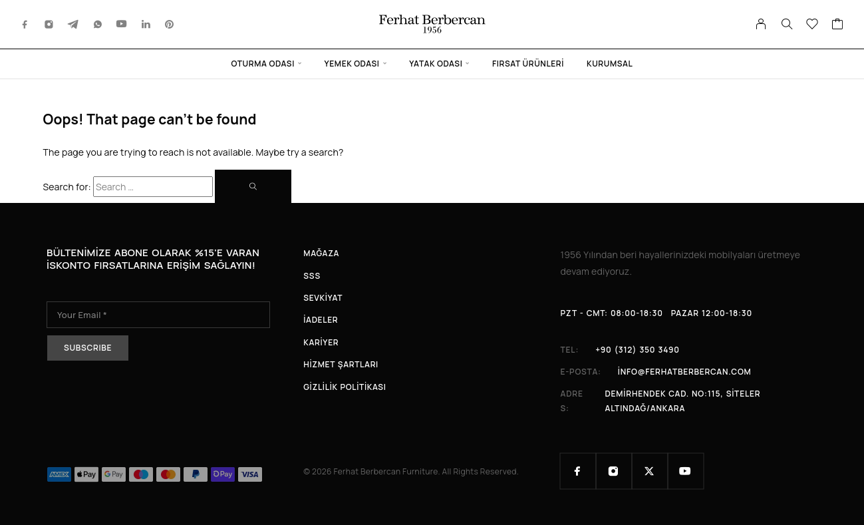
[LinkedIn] (146, 24)
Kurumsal (610, 64)
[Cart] (837, 25)
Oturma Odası (263, 64)
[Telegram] (73, 24)
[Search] (786, 24)
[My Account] (761, 24)
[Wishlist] (812, 25)
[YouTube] (122, 24)
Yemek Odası (352, 64)
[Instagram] (49, 24)
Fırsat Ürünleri (528, 64)
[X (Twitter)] (650, 471)
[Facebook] (25, 24)
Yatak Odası (435, 64)
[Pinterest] (169, 24)
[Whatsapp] (97, 24)
